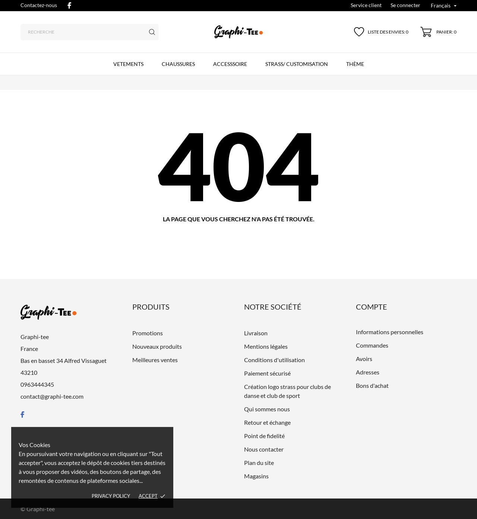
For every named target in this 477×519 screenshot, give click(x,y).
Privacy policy (111, 496)
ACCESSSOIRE (230, 64)
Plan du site (259, 462)
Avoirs (364, 358)
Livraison (256, 332)
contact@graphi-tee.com (51, 396)
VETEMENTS (128, 64)
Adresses (367, 372)
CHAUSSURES (178, 64)
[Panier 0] (438, 32)
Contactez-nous (38, 5)
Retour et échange (267, 422)
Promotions (147, 332)
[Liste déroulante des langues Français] (444, 6)
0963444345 (37, 384)
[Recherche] (89, 32)
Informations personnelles (389, 331)
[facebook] (69, 5)
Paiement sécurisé (267, 373)
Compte (371, 306)
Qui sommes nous (267, 408)
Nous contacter (264, 449)
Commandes (372, 345)
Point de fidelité (264, 435)
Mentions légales (266, 346)
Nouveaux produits (157, 346)
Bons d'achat (372, 385)
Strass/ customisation (296, 64)
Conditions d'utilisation (274, 359)
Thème (355, 64)
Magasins (256, 476)
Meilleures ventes (155, 359)
